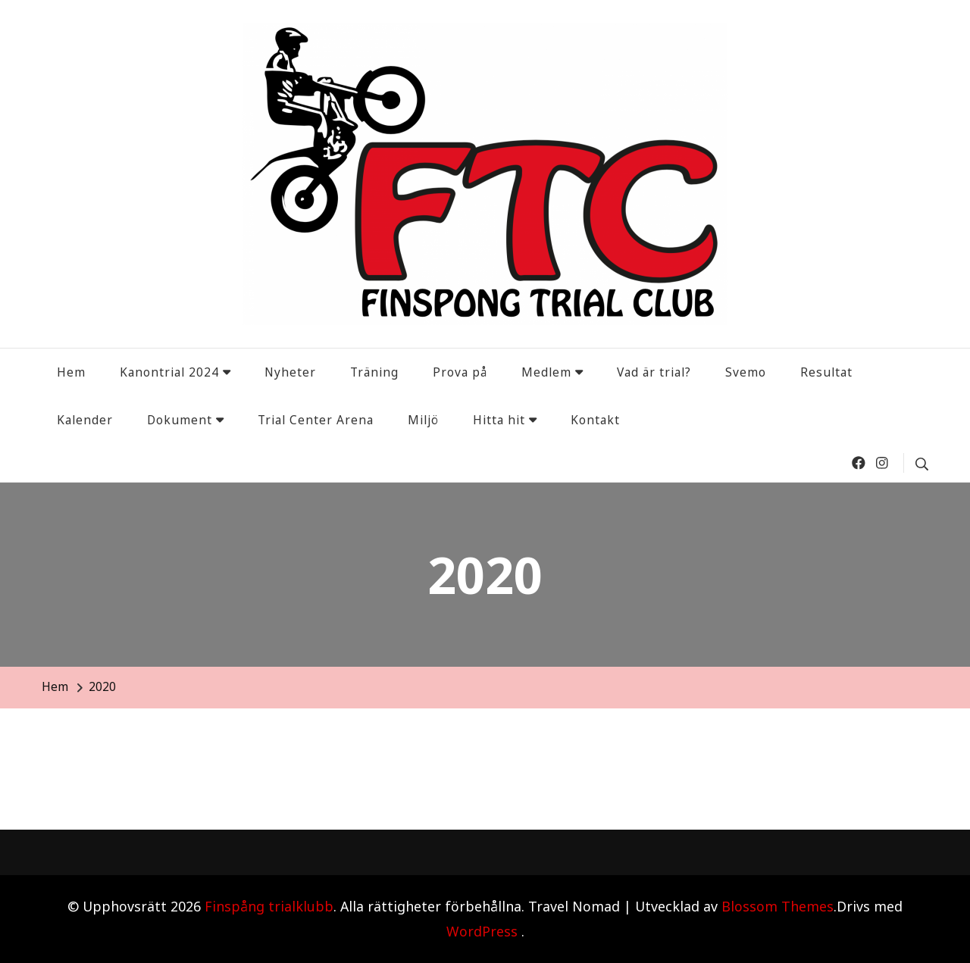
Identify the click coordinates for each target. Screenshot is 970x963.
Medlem (546, 372)
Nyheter (290, 372)
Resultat (826, 372)
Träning (374, 372)
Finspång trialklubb (269, 906)
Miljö (423, 419)
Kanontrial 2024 (169, 372)
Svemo (745, 372)
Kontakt (595, 419)
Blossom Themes (777, 906)
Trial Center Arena (316, 419)
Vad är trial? (654, 372)
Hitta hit (499, 419)
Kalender (85, 419)
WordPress (482, 931)
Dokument (179, 419)
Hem (71, 372)
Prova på (460, 372)
